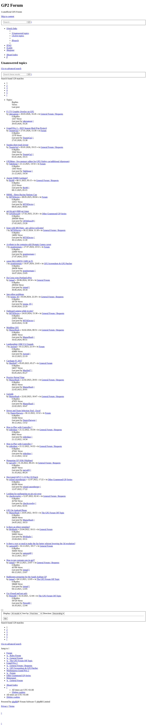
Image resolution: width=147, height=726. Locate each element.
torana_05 (14, 297)
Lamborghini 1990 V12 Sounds (19, 344)
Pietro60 (12, 596)
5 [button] (6, 93)
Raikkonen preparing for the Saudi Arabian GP (26, 577)
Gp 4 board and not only (16, 593)
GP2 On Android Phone (16, 510)
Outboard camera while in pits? (19, 311)
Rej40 (11, 180)
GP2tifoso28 (14, 214)
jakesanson (13, 114)
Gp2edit (9, 394)
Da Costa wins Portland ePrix (19, 278)
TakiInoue (13, 164)
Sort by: (32, 613)
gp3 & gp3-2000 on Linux (17, 211)
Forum (43, 130)
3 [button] (6, 88)
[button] (6, 95)
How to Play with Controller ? (19, 427)
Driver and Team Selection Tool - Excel (23, 410)
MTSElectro (14, 197)
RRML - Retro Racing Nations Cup (21, 194)
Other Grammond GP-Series (54, 214)
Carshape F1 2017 (14, 361)
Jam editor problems (15, 294)
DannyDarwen (16, 413)
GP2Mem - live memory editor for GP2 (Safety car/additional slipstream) (37, 161)
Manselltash (14, 330)
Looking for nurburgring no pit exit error (23, 494)
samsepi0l (13, 546)
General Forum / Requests (52, 114)
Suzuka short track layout (17, 145)
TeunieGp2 (14, 130)
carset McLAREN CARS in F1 (19, 261)
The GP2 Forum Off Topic (53, 513)
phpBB (15, 702)
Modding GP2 (12, 327)
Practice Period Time (15, 377)
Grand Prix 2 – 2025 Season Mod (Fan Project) (26, 128)
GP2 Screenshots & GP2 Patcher (58, 263)
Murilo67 (13, 363)
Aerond (13, 346)
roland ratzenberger (17, 479)
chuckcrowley (15, 496)
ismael (12, 280)
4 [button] (6, 90)
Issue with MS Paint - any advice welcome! (25, 228)
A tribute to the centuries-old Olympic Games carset (28, 244)
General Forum (43, 280)
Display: (12, 613)
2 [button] (6, 85)
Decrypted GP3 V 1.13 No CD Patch (22, 477)
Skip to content (7, 16)
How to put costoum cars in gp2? (20, 560)
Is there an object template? (18, 527)
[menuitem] (20, 33)
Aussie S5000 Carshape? (17, 178)
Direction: (54, 613)
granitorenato (16, 247)
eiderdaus (13, 430)
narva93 (12, 463)
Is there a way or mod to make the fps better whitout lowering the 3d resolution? (40, 543)
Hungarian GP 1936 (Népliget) (19, 460)
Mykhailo (13, 529)
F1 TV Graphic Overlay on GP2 (20, 111)
